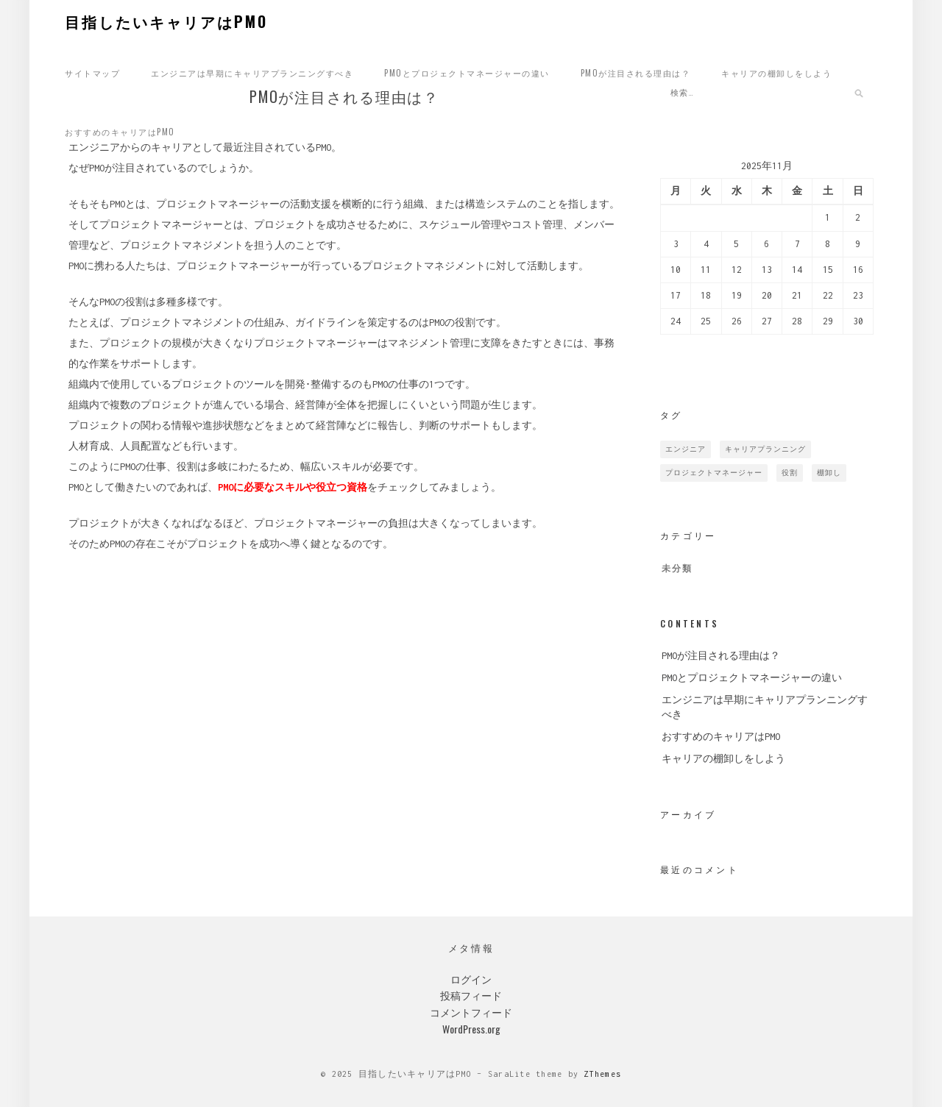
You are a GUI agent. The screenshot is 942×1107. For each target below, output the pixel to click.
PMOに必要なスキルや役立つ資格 (292, 489)
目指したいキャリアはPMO (166, 21)
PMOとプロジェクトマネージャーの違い (467, 73)
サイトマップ (92, 73)
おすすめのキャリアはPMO (120, 132)
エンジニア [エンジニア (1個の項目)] (685, 449)
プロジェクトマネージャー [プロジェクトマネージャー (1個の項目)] (713, 473)
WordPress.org (471, 1028)
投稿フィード (471, 995)
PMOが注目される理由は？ (636, 73)
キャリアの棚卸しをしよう (776, 73)
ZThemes (602, 1073)
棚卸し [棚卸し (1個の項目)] (829, 473)
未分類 (677, 568)
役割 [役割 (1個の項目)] (790, 473)
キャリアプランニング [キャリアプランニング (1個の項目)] (765, 449)
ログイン (471, 978)
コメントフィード (471, 1011)
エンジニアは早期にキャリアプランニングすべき (252, 73)
